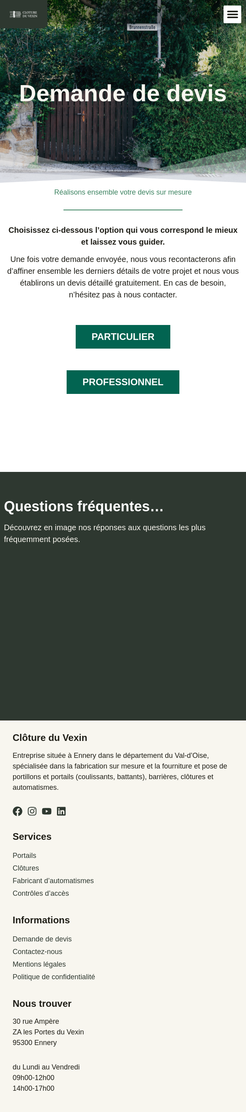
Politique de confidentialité (54, 977)
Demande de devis (42, 939)
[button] (232, 14)
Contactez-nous (37, 952)
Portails (24, 856)
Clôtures (26, 868)
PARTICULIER (123, 336)
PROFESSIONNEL (122, 382)
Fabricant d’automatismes (53, 881)
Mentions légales (39, 964)
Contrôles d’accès (41, 893)
